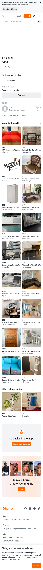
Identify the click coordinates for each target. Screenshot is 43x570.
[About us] (34, 16)
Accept (36, 565)
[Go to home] (3, 16)
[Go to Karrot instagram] (30, 508)
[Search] (39, 21)
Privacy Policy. (16, 559)
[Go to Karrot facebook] (25, 508)
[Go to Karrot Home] (8, 508)
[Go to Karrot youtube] (34, 508)
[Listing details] (21, 87)
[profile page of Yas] (5, 108)
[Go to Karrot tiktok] (39, 508)
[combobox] (20, 22)
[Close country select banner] (40, 2)
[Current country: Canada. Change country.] (39, 16)
